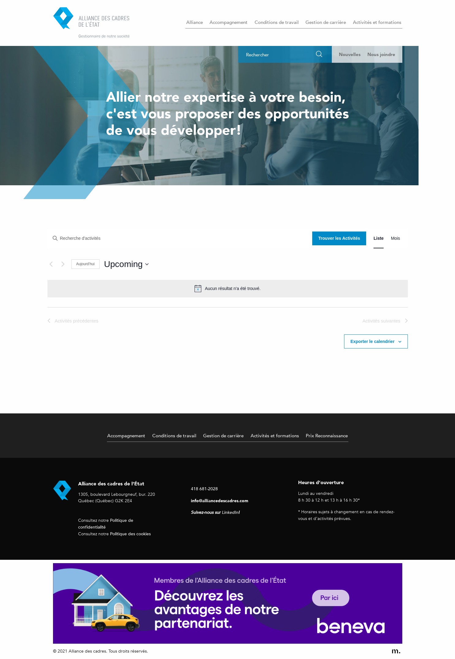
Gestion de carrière (325, 22)
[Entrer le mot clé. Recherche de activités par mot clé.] (180, 238)
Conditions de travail (277, 22)
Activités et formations (377, 22)
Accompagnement (229, 22)
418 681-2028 (204, 488)
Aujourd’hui (85, 264)
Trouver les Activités (339, 238)
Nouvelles (350, 54)
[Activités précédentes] (51, 264)
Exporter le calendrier (373, 341)
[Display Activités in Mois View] (395, 238)
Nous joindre (381, 54)
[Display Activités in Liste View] (378, 238)
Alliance (194, 22)
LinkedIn (230, 512)
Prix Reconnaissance (327, 435)
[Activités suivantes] (63, 264)
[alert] (227, 288)
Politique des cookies (130, 533)
